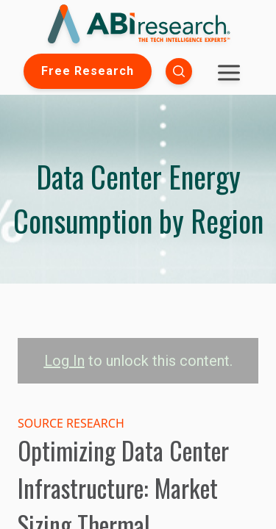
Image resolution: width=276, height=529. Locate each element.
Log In (64, 361)
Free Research (87, 71)
